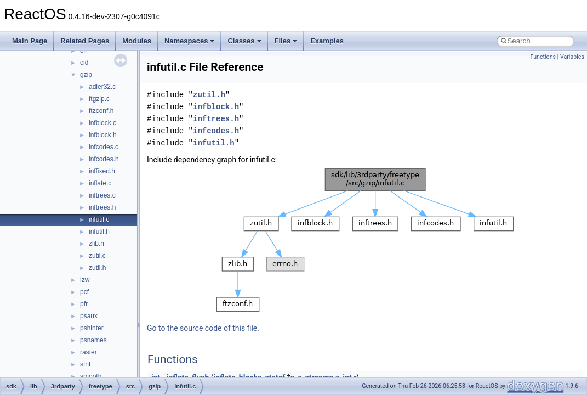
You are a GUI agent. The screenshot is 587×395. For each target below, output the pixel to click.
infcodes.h (104, 159)
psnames (93, 340)
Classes (244, 41)
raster (88, 352)
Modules (136, 41)
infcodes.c (103, 147)
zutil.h (97, 268)
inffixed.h (102, 171)
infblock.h (103, 135)
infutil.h (99, 231)
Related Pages (84, 41)
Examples (327, 41)
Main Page (29, 41)
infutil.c (99, 219)
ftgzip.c (99, 99)
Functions (543, 56)
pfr (84, 304)
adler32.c (102, 87)
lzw (84, 280)
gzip (86, 74)
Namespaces (189, 41)
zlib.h (96, 243)
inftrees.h (102, 207)
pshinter (92, 328)
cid (84, 62)
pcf (84, 292)
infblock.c (102, 123)
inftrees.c (102, 195)
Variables (572, 56)
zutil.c (97, 255)
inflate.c (100, 183)
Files (286, 41)
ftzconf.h (101, 111)
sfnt (85, 364)
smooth (90, 376)
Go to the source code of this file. (203, 328)
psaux (89, 316)
